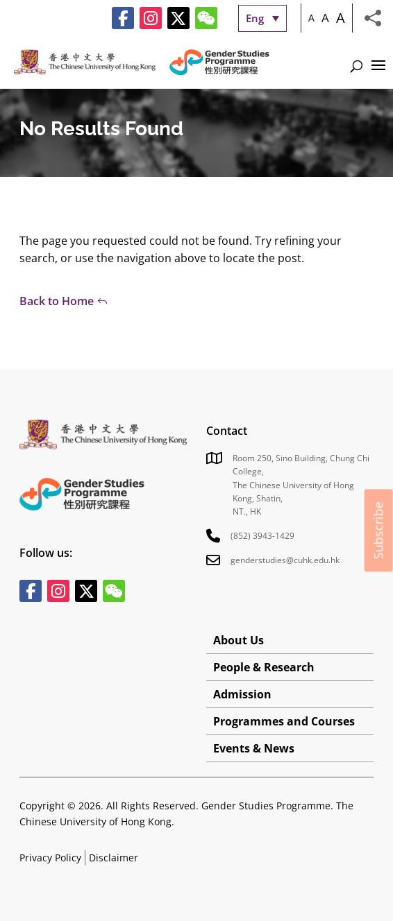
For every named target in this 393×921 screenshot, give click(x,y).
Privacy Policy (50, 857)
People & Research (264, 667)
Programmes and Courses (284, 721)
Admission (242, 694)
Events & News (253, 748)
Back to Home (56, 301)
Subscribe (378, 530)
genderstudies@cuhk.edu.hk (285, 560)
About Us (238, 640)
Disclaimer (113, 857)
